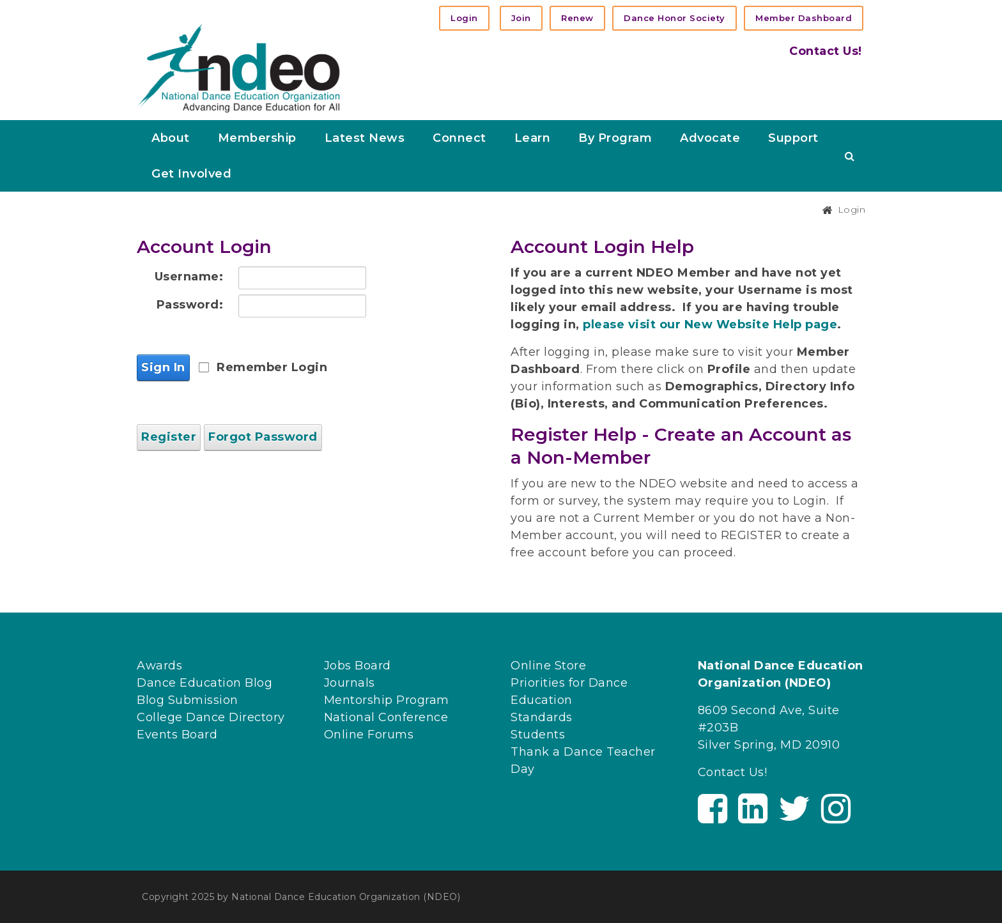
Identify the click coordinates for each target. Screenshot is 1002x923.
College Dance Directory (211, 717)
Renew (577, 18)
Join (521, 18)
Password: (190, 305)
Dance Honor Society (674, 18)
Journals (349, 683)
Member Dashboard (803, 18)
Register (168, 437)
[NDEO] (239, 67)
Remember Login (272, 367)
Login (464, 18)
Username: (189, 277)
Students (538, 735)
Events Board (177, 735)
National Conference (386, 717)
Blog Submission (187, 700)
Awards (159, 666)
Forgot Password (263, 437)
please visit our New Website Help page (710, 324)
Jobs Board (357, 666)
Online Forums (369, 735)
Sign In (163, 367)
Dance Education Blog (204, 683)
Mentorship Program (386, 700)
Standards (542, 717)
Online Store (548, 666)
